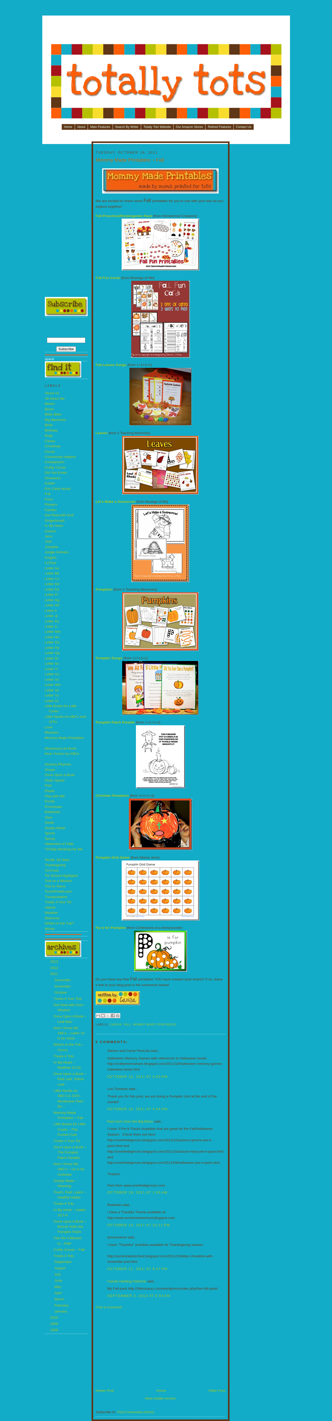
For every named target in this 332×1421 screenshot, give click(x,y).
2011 (54, 974)
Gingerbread (55, 520)
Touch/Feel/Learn (58, 891)
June (58, 1280)
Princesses (53, 807)
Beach (50, 404)
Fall (48, 494)
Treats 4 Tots (64, 1056)
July (58, 1274)
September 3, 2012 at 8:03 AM (138, 1296)
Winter (50, 929)
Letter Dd (52, 584)
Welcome (52, 918)
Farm (49, 499)
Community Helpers (60, 457)
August (60, 1268)
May (58, 1287)
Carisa (50, 441)
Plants (50, 791)
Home (68, 127)
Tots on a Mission (58, 881)
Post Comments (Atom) (135, 1412)
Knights (51, 557)
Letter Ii (51, 611)
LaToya (50, 563)
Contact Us (243, 127)
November (63, 986)
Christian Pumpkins (112, 796)
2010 (54, 1317)
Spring (50, 839)
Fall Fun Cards (108, 278)
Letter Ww (53, 685)
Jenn (49, 536)
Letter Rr (52, 658)
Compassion (55, 462)
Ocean (50, 770)
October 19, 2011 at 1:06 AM (137, 1192)
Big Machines (55, 420)
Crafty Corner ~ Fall (69, 1250)
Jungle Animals (57, 552)
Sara (48, 817)
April (58, 1293)
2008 (54, 1330)
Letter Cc (52, 579)
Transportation (56, 897)
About (81, 127)
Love (49, 727)
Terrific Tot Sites (57, 860)
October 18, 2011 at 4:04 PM (137, 1109)
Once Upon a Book (60, 775)
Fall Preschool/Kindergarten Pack (124, 216)
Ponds (50, 801)
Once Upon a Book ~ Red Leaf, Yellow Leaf (70, 1079)
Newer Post (105, 1391)
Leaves (102, 433)
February (62, 1305)
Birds (49, 425)
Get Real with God (59, 515)
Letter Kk (52, 621)
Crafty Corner (55, 467)
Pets (48, 785)
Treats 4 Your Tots (68, 999)
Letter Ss (52, 663)
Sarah (49, 822)
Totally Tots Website (157, 127)
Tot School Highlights (61, 876)
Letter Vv (52, 679)
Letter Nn (52, 637)
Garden (51, 510)
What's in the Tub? (59, 923)
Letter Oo (52, 642)
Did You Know (56, 473)
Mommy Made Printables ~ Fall (130, 160)
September (63, 1262)
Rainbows (52, 812)
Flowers (51, 504)
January (61, 1311)
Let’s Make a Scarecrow (115, 502)
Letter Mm (53, 632)
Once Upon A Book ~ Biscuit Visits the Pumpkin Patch (70, 1226)
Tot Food (52, 870)
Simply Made (55, 828)
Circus (50, 452)
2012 (54, 968)
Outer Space (55, 780)
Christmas (53, 446)
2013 (54, 962)
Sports (50, 833)
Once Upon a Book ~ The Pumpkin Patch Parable (70, 1152)
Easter (50, 483)
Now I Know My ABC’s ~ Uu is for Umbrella (69, 1169)
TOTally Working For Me (64, 849)
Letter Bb (52, 573)
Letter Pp (52, 648)
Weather (51, 913)
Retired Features (219, 127)
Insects (50, 531)
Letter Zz (52, 701)
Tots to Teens (55, 886)
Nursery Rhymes (58, 764)
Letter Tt (51, 669)
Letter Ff (51, 595)
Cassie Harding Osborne (126, 1281)
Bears (49, 409)
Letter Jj (51, 616)
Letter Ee (52, 589)
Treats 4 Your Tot (58, 902)
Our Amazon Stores (189, 127)
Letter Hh (52, 605)
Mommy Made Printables (64, 738)
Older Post (217, 1391)
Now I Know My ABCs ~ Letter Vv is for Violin (69, 1033)
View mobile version (160, 1398)
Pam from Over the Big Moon (130, 1121)
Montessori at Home (61, 748)
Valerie (50, 907)
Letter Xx (52, 690)
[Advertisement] (166, 31)
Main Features (100, 127)
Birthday (51, 430)
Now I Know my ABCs (62, 754)
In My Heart (54, 526)
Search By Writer (127, 127)
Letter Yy (52, 695)
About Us (52, 393)
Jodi (48, 541)
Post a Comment (109, 1307)
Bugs (49, 435)
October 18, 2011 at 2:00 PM (137, 1077)
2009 (54, 1324)
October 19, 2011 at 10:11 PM (138, 1225)
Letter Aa (52, 568)
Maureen (52, 732)
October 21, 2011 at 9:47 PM (137, 1269)
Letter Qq (52, 653)
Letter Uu (52, 674)
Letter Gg (52, 600)
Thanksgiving (55, 865)
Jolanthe (51, 547)
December (63, 980)
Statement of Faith (59, 844)
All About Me (55, 398)
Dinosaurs (53, 478)
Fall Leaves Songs (111, 365)
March (59, 1299)
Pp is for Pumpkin (111, 928)
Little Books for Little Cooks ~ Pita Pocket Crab (70, 1129)
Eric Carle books (58, 489)
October (61, 992)
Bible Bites (53, 414)
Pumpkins (104, 589)
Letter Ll (51, 626)
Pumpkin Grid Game (113, 857)
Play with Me (55, 796)
